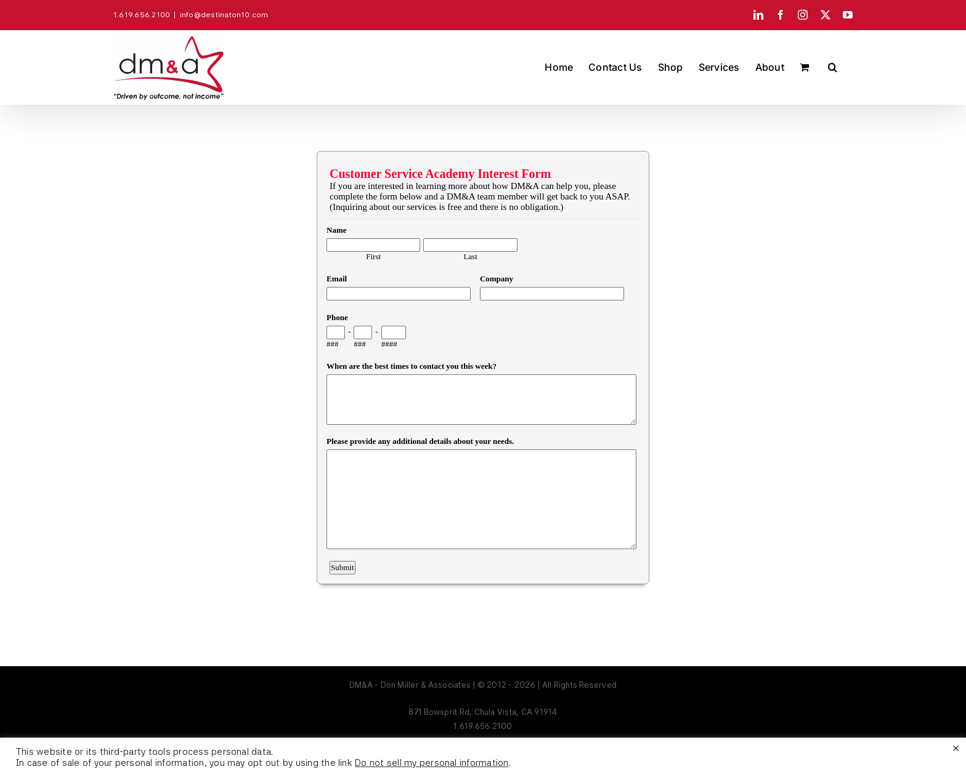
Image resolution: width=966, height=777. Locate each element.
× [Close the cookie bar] (956, 747)
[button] (832, 67)
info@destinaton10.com (224, 14)
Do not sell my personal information (431, 762)
